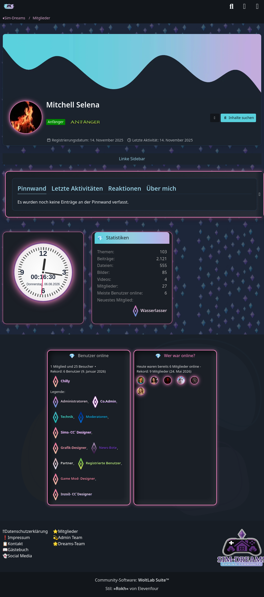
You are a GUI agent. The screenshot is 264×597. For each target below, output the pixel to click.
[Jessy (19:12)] (183, 380)
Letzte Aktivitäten (77, 188)
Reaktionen (124, 188)
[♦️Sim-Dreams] (9, 6)
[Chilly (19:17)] (143, 380)
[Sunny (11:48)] (143, 391)
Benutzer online (93, 355)
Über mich (161, 188)
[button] (214, 118)
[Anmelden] (244, 6)
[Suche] (231, 6)
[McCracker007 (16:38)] (196, 380)
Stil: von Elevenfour (132, 588)
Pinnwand (32, 188)
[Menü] (257, 6)
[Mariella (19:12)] (156, 380)
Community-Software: (132, 580)
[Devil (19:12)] (169, 380)
